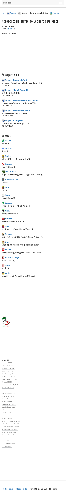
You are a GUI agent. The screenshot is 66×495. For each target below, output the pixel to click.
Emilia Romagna (10, 171)
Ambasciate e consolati (9, 393)
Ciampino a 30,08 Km (8, 376)
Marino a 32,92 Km (7, 382)
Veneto (7, 273)
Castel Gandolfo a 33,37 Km (10, 385)
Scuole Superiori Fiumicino (10, 429)
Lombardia (8, 203)
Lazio (7, 187)
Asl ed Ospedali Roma (8, 443)
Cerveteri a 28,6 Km (8, 374)
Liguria (7, 195)
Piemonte (8, 218)
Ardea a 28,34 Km (7, 371)
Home (3, 13)
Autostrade (5, 410)
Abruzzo (8, 140)
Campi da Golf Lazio (8, 396)
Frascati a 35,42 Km (8, 387)
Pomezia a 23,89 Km (8, 363)
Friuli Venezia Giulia (11, 179)
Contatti (4, 489)
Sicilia (7, 242)
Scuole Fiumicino (7, 418)
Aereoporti (13, 13)
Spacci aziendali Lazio (8, 407)
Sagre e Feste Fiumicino (9, 404)
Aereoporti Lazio (7, 412)
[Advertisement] (33, 56)
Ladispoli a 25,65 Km (8, 368)
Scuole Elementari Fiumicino (10, 427)
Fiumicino (56, 13)
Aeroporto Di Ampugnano (14, 120)
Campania (8, 164)
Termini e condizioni (14, 489)
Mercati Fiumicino (7, 401)
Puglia (7, 226)
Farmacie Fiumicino (7, 441)
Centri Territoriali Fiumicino (10, 435)
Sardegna (8, 234)
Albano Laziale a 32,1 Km (9, 379)
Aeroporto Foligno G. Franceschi (16, 90)
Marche (7, 210)
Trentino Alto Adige (12, 257)
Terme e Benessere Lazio (9, 399)
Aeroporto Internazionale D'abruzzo (17, 110)
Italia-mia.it (7, 2)
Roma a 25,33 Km (7, 366)
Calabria (8, 156)
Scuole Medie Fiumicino (9, 432)
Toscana (8, 249)
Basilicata (8, 148)
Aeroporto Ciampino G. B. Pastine (16, 80)
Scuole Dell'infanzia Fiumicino (11, 421)
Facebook (25, 489)
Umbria (7, 265)
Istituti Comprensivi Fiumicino (11, 424)
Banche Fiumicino (7, 446)
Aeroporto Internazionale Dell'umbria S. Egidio (21, 100)
